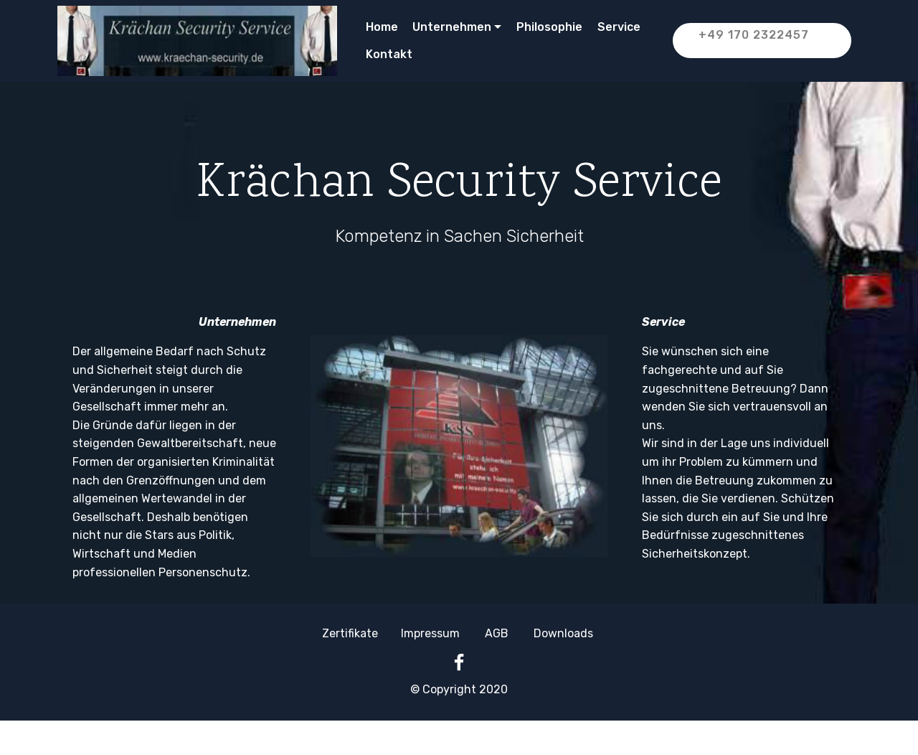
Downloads (563, 633)
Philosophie (549, 27)
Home (382, 27)
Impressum (430, 633)
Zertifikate (350, 633)
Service (618, 27)
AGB (496, 633)
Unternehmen (451, 27)
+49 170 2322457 (765, 40)
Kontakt (393, 54)
